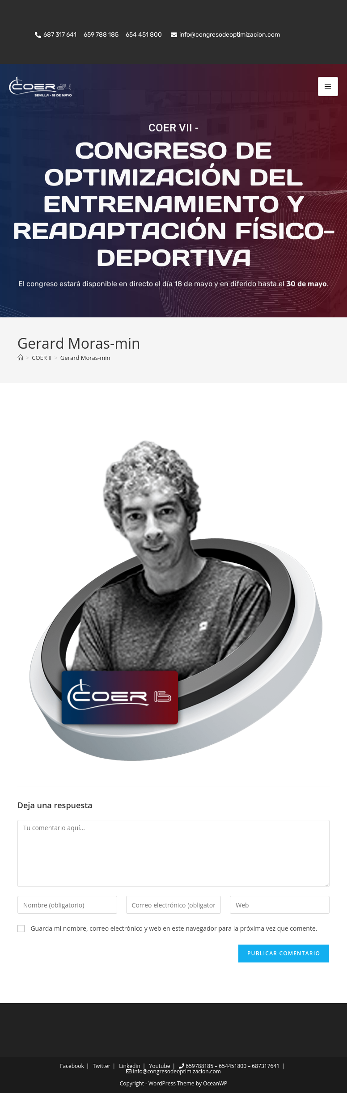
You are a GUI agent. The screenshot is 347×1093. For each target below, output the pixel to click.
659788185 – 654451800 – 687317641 (229, 1066)
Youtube (159, 1066)
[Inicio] (20, 358)
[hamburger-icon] (328, 86)
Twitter (101, 1066)
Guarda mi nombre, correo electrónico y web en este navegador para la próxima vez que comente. (173, 928)
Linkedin (129, 1066)
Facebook (72, 1066)
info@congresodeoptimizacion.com (173, 1071)
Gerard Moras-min (85, 358)
